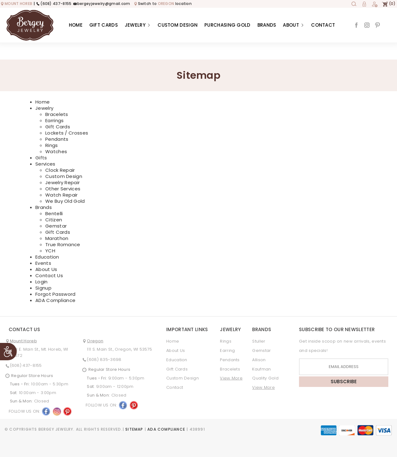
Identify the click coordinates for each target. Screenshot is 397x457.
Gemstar (56, 226)
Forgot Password (55, 294)
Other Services (62, 188)
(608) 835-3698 (104, 359)
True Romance (62, 244)
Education (47, 257)
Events (43, 263)
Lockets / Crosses (66, 133)
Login (41, 281)
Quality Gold (265, 378)
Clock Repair (60, 170)
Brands (266, 25)
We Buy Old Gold (65, 201)
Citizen (53, 219)
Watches (56, 151)
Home (76, 25)
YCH (50, 250)
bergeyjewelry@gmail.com (101, 3)
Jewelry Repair (62, 182)
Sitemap (134, 429)
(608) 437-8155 (53, 3)
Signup (43, 288)
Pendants (56, 139)
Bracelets (56, 114)
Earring (227, 350)
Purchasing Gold (227, 25)
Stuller (258, 341)
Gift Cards (103, 25)
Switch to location (162, 3)
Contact (323, 25)
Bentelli (54, 213)
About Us (46, 269)
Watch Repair (61, 195)
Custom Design (178, 25)
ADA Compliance (55, 300)
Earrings (54, 120)
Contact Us (49, 275)
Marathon (56, 238)
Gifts (41, 158)
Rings (51, 145)
